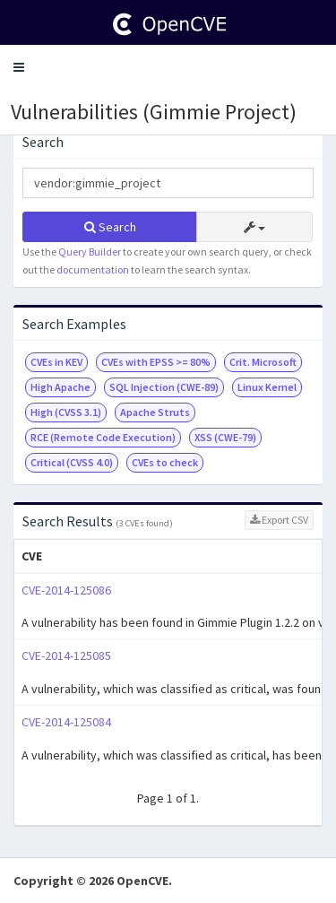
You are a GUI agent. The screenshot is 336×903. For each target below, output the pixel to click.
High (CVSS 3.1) (65, 412)
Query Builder (89, 251)
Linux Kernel (267, 387)
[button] (19, 67)
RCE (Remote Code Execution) (103, 437)
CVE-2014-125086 (66, 590)
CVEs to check (165, 462)
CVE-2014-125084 (66, 722)
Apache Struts (155, 412)
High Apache (60, 387)
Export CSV (279, 519)
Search (110, 227)
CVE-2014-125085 (66, 655)
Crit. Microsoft (263, 362)
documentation (92, 269)
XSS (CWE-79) (225, 437)
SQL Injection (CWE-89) (164, 387)
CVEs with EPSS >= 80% (156, 362)
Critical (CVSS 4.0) (71, 462)
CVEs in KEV (56, 362)
